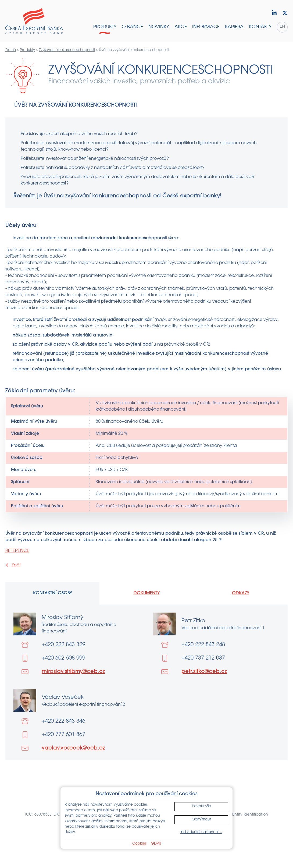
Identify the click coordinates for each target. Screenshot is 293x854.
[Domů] (34, 21)
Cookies (139, 843)
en (282, 27)
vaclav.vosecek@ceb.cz (73, 748)
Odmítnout (201, 819)
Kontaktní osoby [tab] (52, 593)
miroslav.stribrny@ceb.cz (73, 671)
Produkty (27, 50)
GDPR (156, 843)
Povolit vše (201, 806)
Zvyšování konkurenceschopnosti (67, 50)
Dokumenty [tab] (147, 593)
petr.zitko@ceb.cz (204, 671)
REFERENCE (17, 551)
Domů (10, 50)
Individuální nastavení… (201, 832)
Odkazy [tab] (240, 593)
